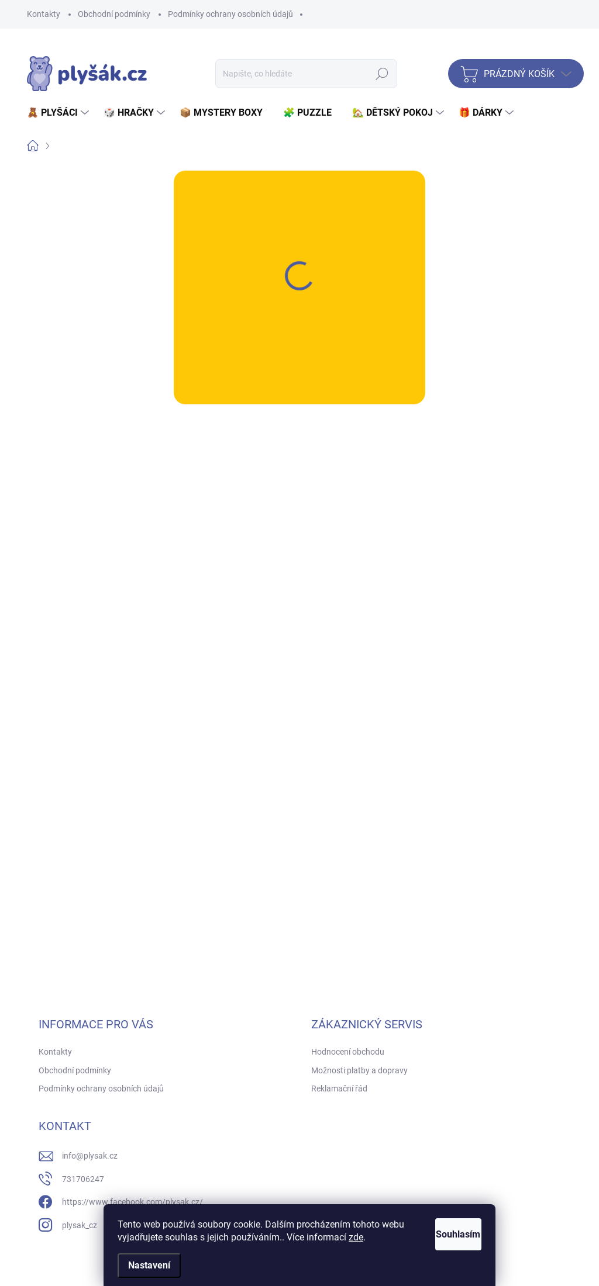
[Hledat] (306, 73)
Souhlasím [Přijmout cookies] (444, 1234)
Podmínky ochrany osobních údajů (230, 14)
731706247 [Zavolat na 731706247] (83, 1179)
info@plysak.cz (90, 1155)
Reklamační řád (339, 1088)
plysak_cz (79, 1225)
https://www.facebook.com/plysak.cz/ (132, 1202)
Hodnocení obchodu (347, 1051)
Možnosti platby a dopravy (359, 1070)
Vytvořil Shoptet (543, 1269)
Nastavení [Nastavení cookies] (149, 1265)
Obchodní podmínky (114, 14)
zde (380, 1237)
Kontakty (43, 14)
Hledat (382, 73)
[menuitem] (59, 112)
